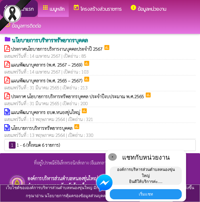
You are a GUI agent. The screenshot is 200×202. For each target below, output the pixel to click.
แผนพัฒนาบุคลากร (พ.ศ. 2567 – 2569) (47, 65)
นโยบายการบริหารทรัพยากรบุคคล (42, 128)
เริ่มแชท (146, 194)
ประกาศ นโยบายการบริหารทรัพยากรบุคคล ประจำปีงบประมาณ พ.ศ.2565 (78, 96)
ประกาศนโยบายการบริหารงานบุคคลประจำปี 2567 (57, 49)
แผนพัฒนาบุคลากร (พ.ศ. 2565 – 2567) (47, 80)
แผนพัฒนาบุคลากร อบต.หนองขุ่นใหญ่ (46, 112)
